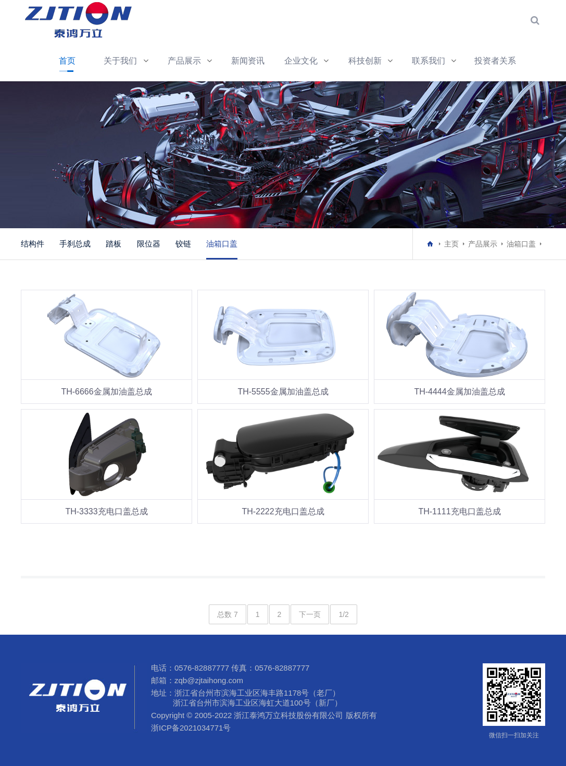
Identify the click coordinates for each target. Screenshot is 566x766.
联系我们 (428, 60)
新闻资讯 (248, 60)
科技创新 (365, 60)
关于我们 (120, 60)
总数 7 (227, 614)
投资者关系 (495, 60)
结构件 (32, 243)
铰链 (183, 243)
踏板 (113, 243)
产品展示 (184, 60)
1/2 (343, 614)
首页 (67, 60)
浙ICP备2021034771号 (191, 727)
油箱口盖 (221, 243)
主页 (451, 244)
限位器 (148, 243)
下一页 (310, 614)
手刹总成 (75, 243)
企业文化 (301, 60)
